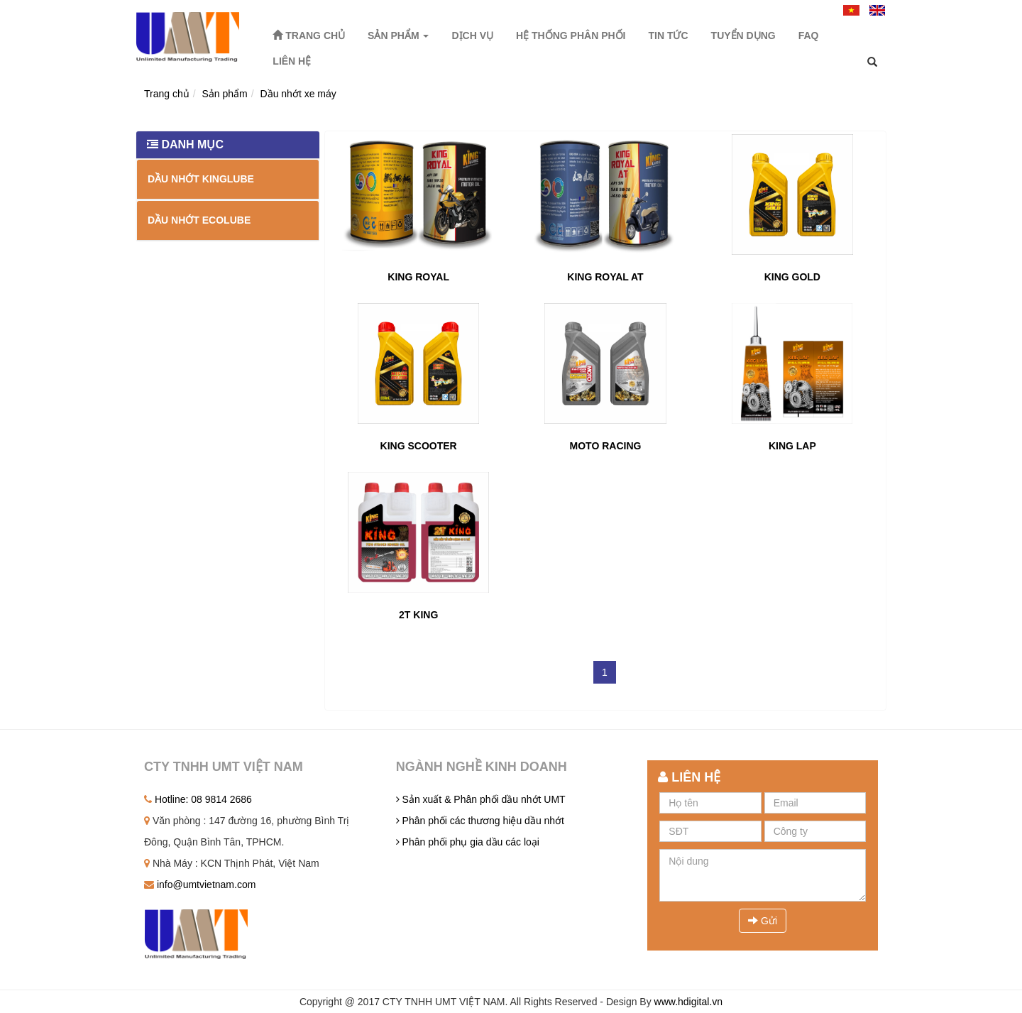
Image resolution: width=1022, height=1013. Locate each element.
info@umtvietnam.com (200, 884)
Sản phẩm (398, 35)
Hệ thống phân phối (570, 35)
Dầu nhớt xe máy (298, 93)
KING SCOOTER (418, 445)
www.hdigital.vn (688, 1001)
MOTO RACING (606, 445)
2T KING (418, 614)
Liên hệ (292, 61)
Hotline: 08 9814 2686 (198, 799)
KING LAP (792, 445)
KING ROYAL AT (605, 277)
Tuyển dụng (743, 35)
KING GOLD (792, 277)
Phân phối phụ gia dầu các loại (467, 842)
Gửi (762, 920)
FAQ (808, 35)
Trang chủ (309, 35)
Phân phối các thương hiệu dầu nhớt (480, 820)
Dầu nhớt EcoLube (199, 220)
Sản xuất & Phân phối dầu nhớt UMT (481, 799)
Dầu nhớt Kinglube (201, 179)
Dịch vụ (472, 35)
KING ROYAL (418, 277)
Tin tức (668, 35)
